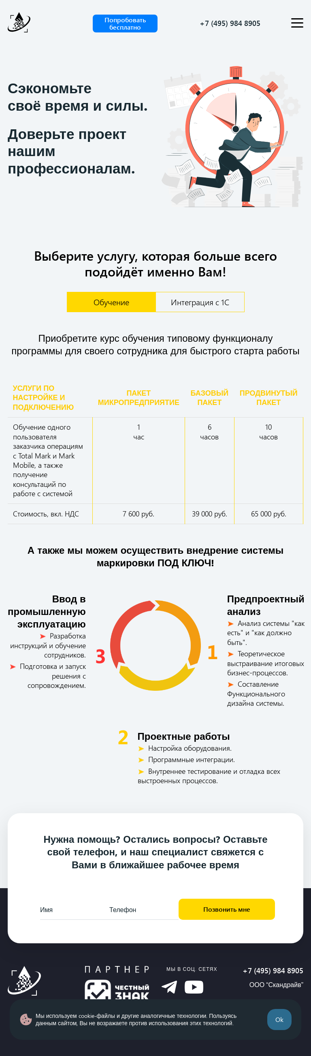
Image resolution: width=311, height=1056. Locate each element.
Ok (279, 1019)
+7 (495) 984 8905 (230, 23)
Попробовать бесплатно (125, 23)
